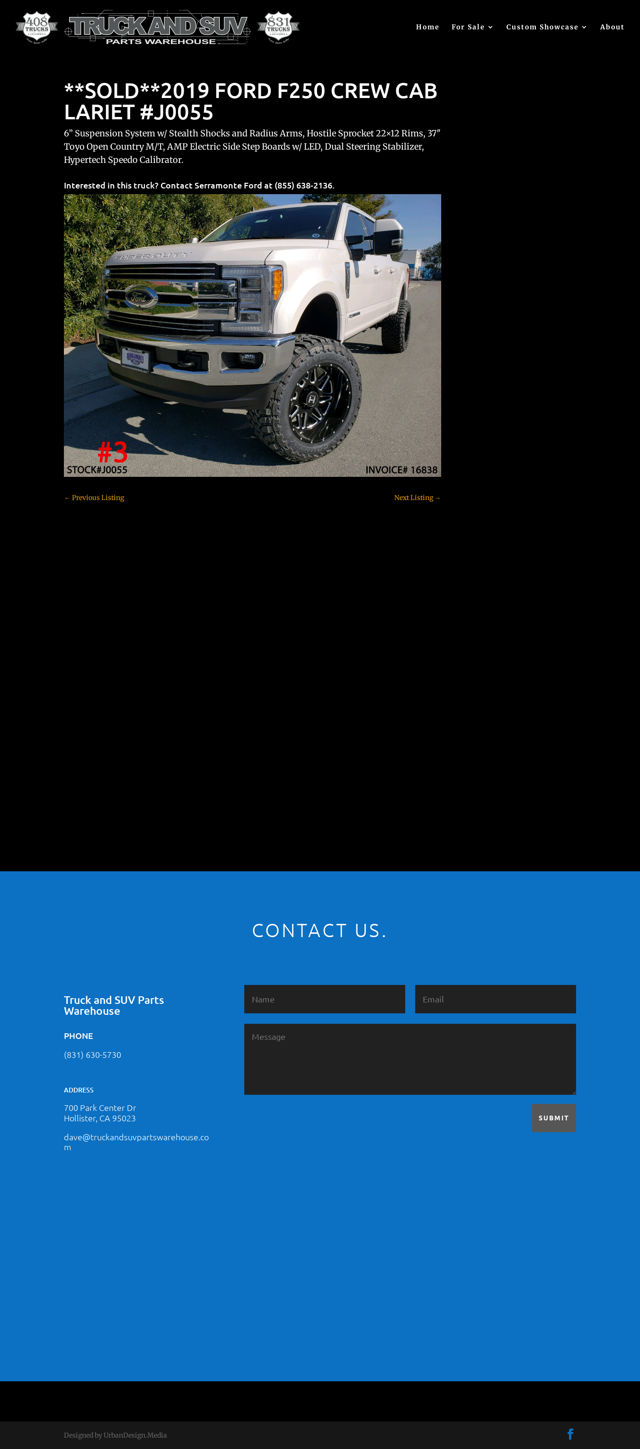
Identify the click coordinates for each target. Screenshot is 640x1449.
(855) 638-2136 (303, 184)
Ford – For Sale (488, 607)
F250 (472, 574)
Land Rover (483, 674)
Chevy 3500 (483, 475)
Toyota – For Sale (492, 756)
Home (428, 27)
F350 (472, 591)
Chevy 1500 (483, 442)
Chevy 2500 (483, 458)
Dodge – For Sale (491, 541)
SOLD (474, 707)
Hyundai (478, 624)
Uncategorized (487, 773)
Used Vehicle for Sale (496, 790)
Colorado (479, 491)
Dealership (482, 524)
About (612, 27)
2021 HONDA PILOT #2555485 (512, 320)
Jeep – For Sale (488, 657)
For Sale (468, 27)
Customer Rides (490, 508)
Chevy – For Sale (491, 425)
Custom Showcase (543, 27)
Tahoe (475, 740)
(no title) (478, 367)
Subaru (476, 723)
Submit (554, 1117)
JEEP (472, 640)
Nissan (476, 690)
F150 (472, 558)
